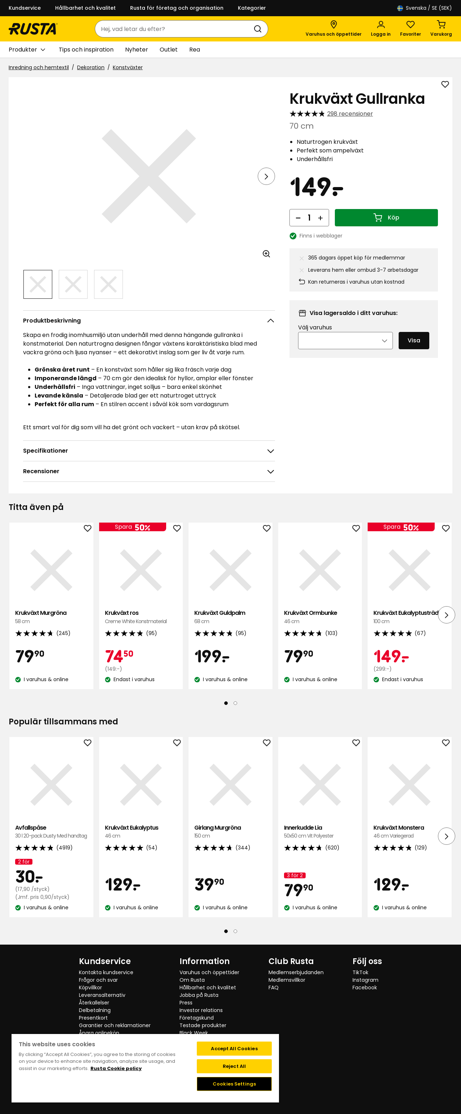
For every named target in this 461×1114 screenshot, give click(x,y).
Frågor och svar (98, 980)
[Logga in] (381, 28)
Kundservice (25, 8)
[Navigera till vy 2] (73, 284)
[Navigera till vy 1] (37, 284)
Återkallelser (94, 1002)
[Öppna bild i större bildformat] (266, 253)
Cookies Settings (234, 1083)
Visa (414, 340)
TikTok (360, 972)
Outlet (169, 49)
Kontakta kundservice (106, 972)
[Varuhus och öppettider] (333, 28)
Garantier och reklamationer (115, 1025)
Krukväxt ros (141, 617)
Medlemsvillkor (287, 980)
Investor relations (201, 1010)
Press (185, 1002)
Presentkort (93, 1017)
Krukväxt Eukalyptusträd (409, 617)
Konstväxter (128, 67)
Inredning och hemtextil (39, 67)
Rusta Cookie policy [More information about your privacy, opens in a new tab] (116, 1068)
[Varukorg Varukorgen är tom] (441, 28)
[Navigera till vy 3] (108, 284)
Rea (194, 49)
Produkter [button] (27, 49)
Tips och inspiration (86, 49)
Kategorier (252, 8)
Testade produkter (202, 1025)
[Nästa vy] (266, 176)
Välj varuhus (315, 327)
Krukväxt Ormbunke (320, 617)
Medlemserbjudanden (296, 972)
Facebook (365, 987)
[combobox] (174, 29)
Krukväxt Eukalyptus (141, 832)
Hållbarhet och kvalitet (85, 8)
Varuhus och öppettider (209, 972)
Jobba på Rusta (198, 995)
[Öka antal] (320, 217)
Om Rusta (192, 980)
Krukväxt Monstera (409, 832)
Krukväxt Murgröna (51, 617)
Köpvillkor (90, 987)
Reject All (234, 1066)
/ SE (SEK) (424, 8)
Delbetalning (95, 1010)
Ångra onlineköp (99, 1033)
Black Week (193, 1033)
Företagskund (196, 1017)
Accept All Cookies (234, 1048)
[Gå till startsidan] (33, 29)
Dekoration (91, 67)
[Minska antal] (298, 217)
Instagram (365, 980)
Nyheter (136, 49)
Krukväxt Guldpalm (230, 617)
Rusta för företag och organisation (176, 8)
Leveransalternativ (102, 995)
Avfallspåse (51, 832)
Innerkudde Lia (320, 832)
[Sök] (259, 29)
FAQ (274, 987)
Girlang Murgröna (230, 832)
